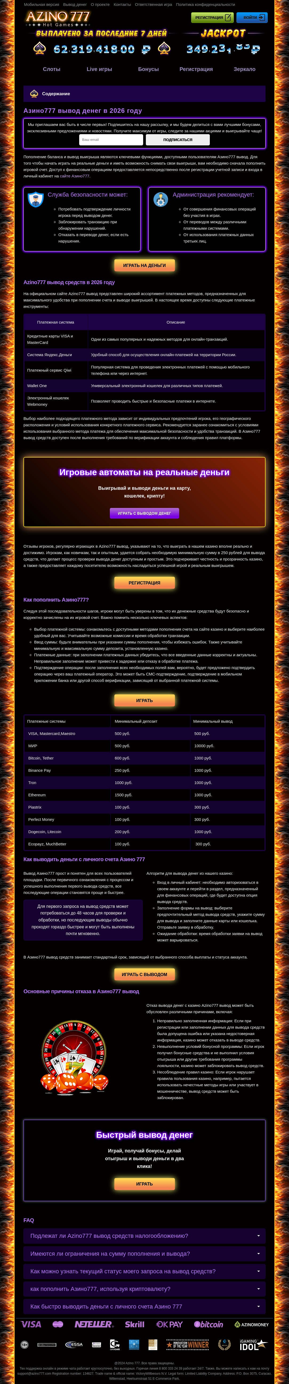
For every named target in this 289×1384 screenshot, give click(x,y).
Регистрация (209, 17)
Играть (144, 700)
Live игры (96, 69)
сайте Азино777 (74, 176)
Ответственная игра (153, 4)
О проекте (100, 4)
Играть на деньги (144, 265)
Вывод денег (75, 4)
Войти (250, 17)
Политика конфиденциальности (205, 4)
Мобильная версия (41, 4)
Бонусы (144, 68)
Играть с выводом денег (144, 513)
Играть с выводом (144, 974)
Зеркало (241, 69)
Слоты (47, 69)
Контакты (122, 4)
